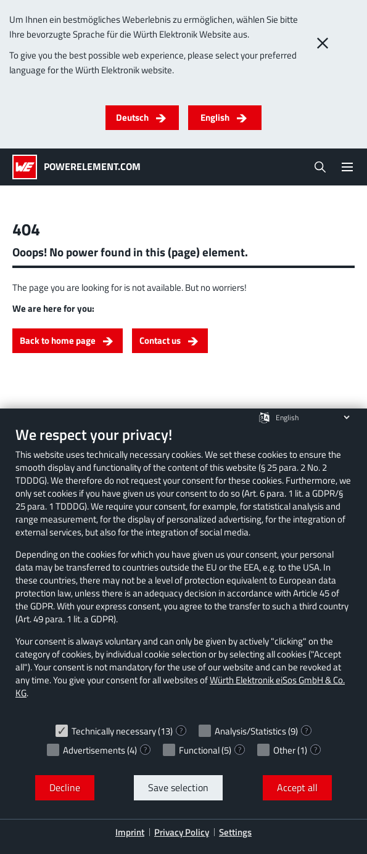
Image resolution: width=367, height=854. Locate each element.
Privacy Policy (181, 832)
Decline (64, 787)
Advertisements (94, 750)
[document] (183, 571)
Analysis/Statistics (250, 731)
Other (284, 750)
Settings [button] (235, 832)
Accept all (297, 787)
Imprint (129, 832)
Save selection (178, 787)
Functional (199, 750)
